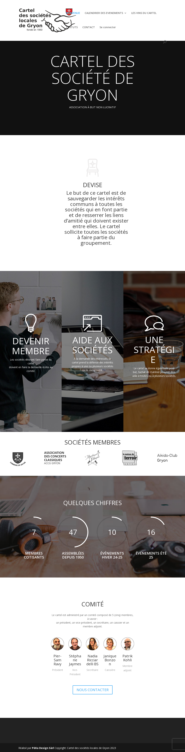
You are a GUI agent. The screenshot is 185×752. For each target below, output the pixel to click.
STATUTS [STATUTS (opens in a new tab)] (72, 27)
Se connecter (108, 27)
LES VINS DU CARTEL (143, 13)
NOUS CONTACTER (93, 689)
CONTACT (88, 27)
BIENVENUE (73, 13)
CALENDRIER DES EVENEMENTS (104, 13)
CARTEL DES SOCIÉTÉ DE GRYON (92, 77)
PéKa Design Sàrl (43, 748)
